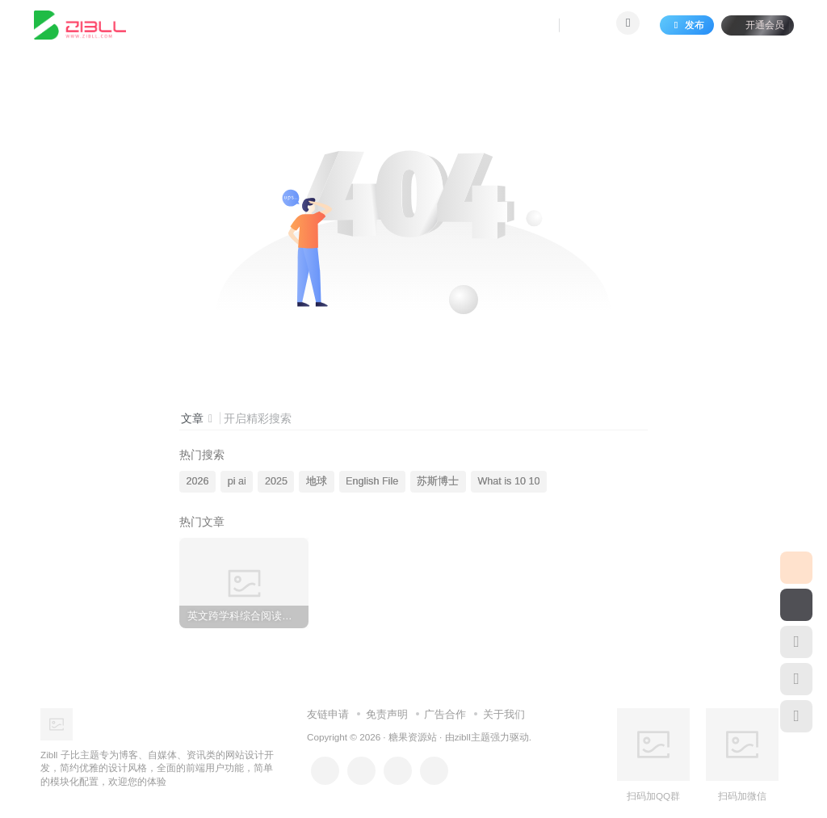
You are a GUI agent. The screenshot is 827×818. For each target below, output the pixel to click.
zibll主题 (472, 737)
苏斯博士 (438, 481)
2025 (276, 481)
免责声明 (387, 714)
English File (372, 481)
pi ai (237, 481)
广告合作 (445, 714)
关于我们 (504, 714)
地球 (316, 481)
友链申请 (328, 714)
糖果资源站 (412, 737)
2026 (198, 481)
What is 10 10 (508, 481)
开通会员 (754, 26)
